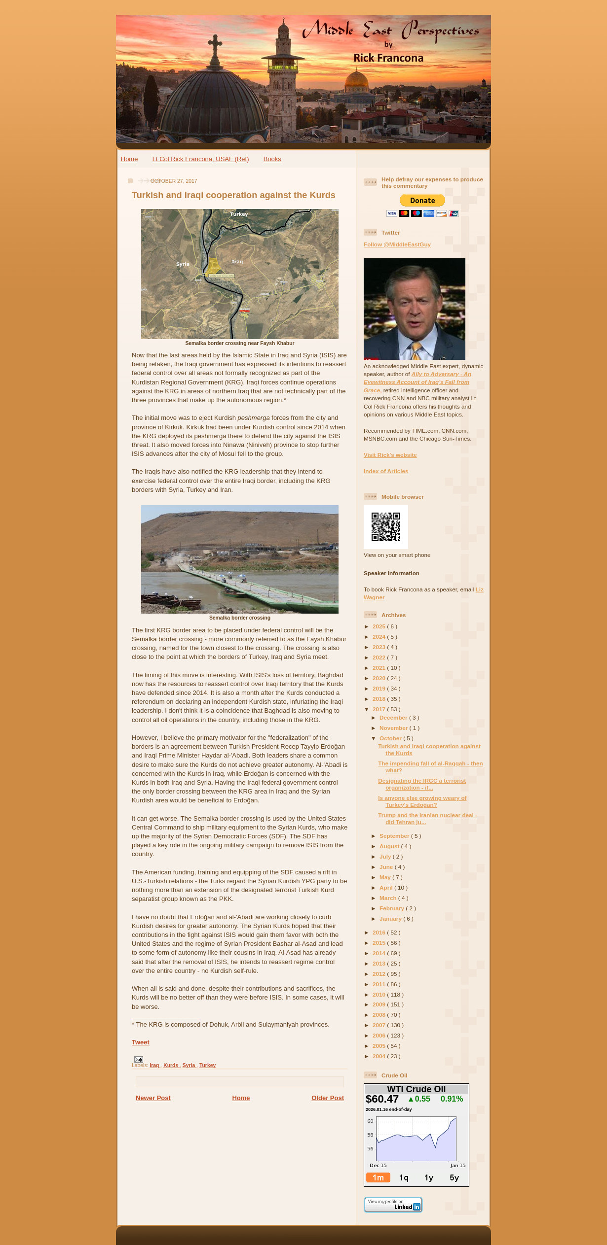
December (394, 717)
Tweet (141, 1042)
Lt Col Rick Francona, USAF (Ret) (200, 159)
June (387, 867)
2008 (380, 1014)
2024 (380, 636)
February (392, 908)
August (390, 846)
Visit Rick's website (390, 454)
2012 (380, 973)
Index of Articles (386, 471)
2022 (380, 657)
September (395, 835)
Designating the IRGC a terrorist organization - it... (422, 784)
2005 (380, 1045)
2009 (380, 1004)
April (386, 887)
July (386, 856)
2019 (380, 688)
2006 (380, 1035)
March (388, 898)
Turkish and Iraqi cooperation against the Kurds (234, 195)
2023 (380, 647)
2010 (380, 994)
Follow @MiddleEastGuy (397, 244)
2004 (380, 1056)
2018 (380, 698)
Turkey (207, 1065)
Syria (189, 1065)
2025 (380, 626)
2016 (380, 932)
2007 (380, 1025)
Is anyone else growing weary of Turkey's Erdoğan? (422, 801)
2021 (380, 667)
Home (129, 159)
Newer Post (153, 1098)
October (391, 738)
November (394, 728)
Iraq (155, 1065)
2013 (380, 963)
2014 (380, 953)
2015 (380, 942)
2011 (380, 984)
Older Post (327, 1098)
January (391, 918)
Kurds (171, 1065)
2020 (380, 678)
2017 (380, 709)
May (385, 877)
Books (272, 159)
